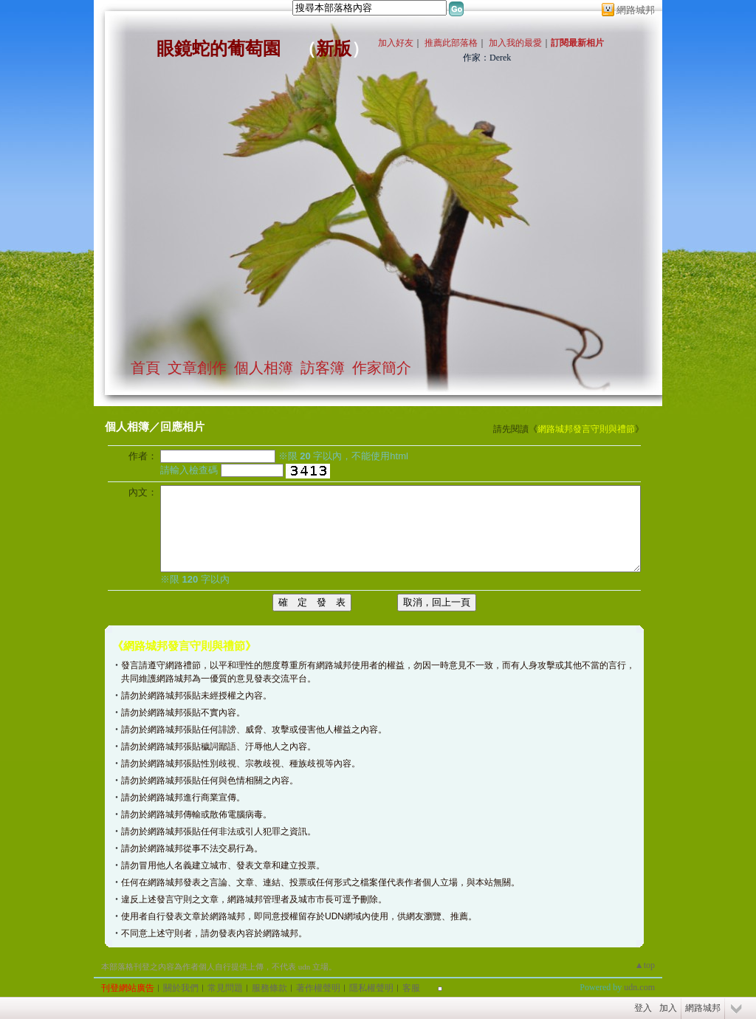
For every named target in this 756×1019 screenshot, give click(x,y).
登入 (643, 1008)
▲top (645, 965)
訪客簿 (322, 368)
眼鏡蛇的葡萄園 (219, 48)
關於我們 (181, 988)
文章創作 (197, 368)
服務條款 (269, 988)
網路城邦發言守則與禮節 (586, 429)
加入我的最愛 (515, 43)
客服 (411, 988)
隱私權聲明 (371, 988)
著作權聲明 (318, 988)
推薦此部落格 (451, 43)
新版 (333, 48)
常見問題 (225, 988)
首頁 (145, 368)
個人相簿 (263, 368)
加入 (668, 1008)
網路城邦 (635, 10)
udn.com (639, 987)
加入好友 (395, 43)
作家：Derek (487, 57)
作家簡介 (381, 368)
